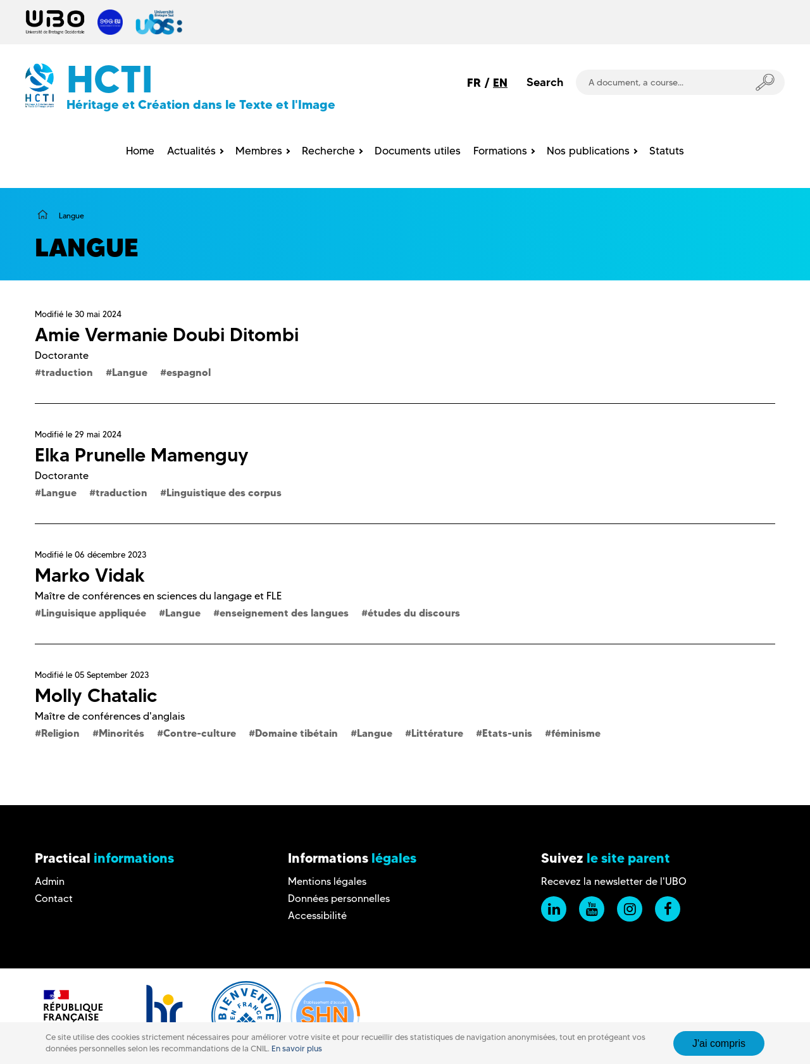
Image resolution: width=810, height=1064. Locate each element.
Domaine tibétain (296, 733)
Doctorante (62, 355)
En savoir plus (296, 1054)
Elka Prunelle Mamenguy (142, 454)
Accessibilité (317, 916)
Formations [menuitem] (500, 150)
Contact (54, 898)
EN (500, 82)
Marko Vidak (90, 575)
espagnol (188, 372)
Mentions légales (327, 881)
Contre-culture (199, 733)
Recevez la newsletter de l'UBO (614, 881)
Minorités (121, 733)
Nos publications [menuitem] (588, 150)
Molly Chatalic (96, 695)
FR (474, 82)
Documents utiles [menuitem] (418, 150)
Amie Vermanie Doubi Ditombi (167, 334)
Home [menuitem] (140, 150)
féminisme (576, 733)
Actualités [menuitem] (191, 150)
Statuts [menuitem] (666, 150)
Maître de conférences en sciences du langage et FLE (158, 596)
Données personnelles (339, 898)
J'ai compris (718, 1048)
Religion (60, 733)
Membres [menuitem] (258, 150)
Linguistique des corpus (224, 492)
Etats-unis (507, 733)
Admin (50, 881)
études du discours (414, 612)
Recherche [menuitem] (328, 150)
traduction (67, 372)
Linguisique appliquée (93, 612)
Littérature (437, 733)
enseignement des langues (284, 612)
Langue (129, 372)
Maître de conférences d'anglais (110, 716)
